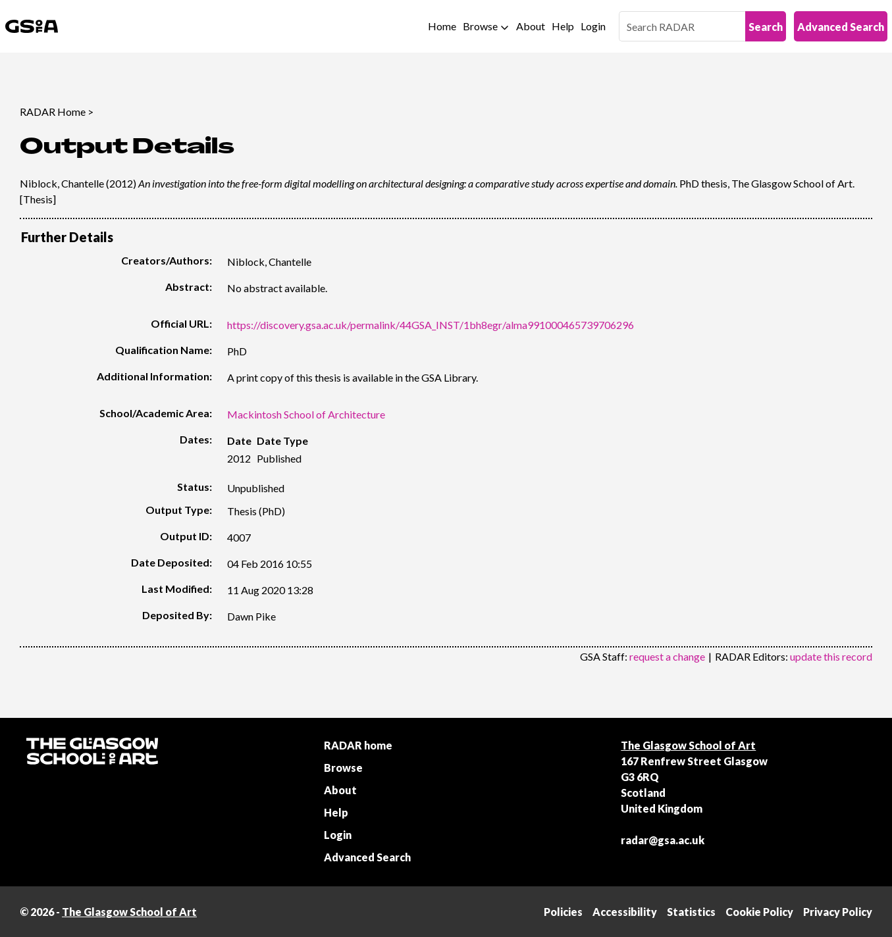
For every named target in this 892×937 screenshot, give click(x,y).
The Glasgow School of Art (688, 745)
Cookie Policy (759, 911)
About (530, 26)
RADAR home (358, 745)
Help (563, 26)
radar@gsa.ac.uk (662, 840)
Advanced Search (840, 26)
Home (442, 26)
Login (593, 26)
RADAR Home (53, 111)
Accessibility (624, 911)
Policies (563, 911)
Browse (480, 26)
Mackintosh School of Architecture (306, 414)
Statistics (691, 911)
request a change (667, 656)
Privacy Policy (837, 911)
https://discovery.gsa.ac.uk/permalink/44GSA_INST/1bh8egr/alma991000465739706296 (430, 324)
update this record (831, 656)
